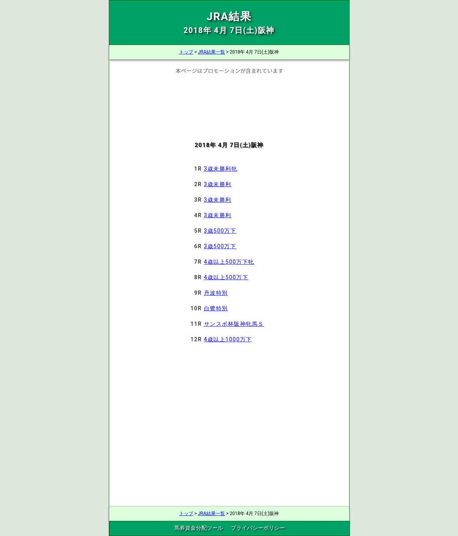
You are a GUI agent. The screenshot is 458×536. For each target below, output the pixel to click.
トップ (186, 52)
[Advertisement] (229, 102)
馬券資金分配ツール (198, 528)
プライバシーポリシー (258, 528)
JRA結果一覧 (211, 52)
